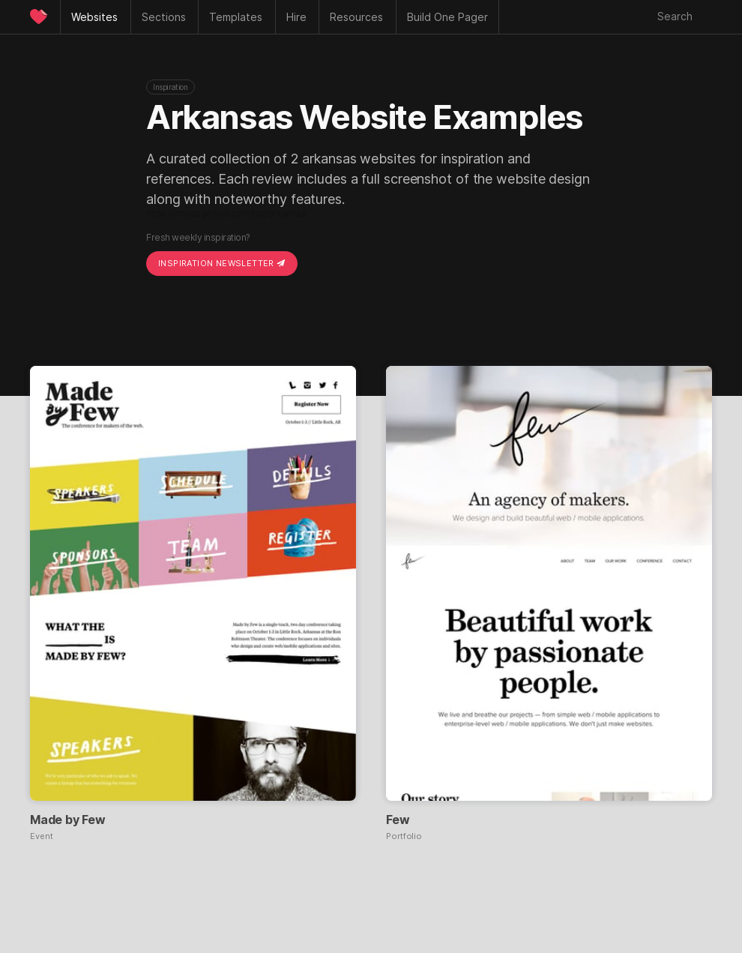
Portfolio (404, 836)
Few (397, 819)
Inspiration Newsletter (222, 263)
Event (41, 836)
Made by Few (68, 819)
